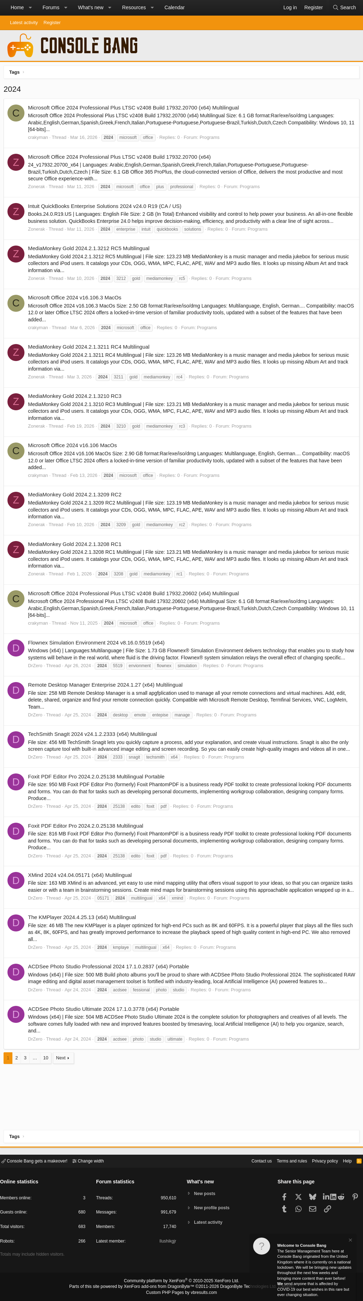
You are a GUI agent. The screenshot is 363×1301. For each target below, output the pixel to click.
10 (47, 1073)
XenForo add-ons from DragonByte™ (161, 1287)
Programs (211, 139)
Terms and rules (283, 1160)
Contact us (251, 1160)
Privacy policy (319, 1160)
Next (62, 1073)
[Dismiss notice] (350, 1241)
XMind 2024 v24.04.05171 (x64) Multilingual (82, 883)
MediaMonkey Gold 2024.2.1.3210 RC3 (76, 398)
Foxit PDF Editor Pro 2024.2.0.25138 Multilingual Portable (98, 785)
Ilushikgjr (167, 1242)
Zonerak (38, 188)
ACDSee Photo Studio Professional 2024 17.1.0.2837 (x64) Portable (110, 982)
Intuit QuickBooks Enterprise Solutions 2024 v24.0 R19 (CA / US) (106, 208)
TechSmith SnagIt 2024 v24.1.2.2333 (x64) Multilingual (94, 743)
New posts (206, 1193)
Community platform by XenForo (181, 1282)
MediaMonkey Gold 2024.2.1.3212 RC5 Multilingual (90, 250)
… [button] (36, 1073)
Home (17, 7)
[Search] (344, 8)
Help (343, 1160)
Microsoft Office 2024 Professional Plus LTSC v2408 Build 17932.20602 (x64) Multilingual (135, 595)
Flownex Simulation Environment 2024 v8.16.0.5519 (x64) (98, 644)
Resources (134, 7)
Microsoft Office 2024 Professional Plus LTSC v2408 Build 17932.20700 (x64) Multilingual (135, 109)
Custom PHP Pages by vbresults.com (181, 1293)
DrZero (37, 674)
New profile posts (214, 1208)
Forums (51, 7)
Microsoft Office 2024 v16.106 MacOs (74, 447)
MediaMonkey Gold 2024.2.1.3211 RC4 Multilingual (90, 348)
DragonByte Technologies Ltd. (243, 1287)
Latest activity (24, 22)
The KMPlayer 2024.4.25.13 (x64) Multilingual (84, 933)
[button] (30, 8)
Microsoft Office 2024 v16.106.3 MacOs (76, 299)
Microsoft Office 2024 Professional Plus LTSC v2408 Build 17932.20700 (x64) (121, 159)
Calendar (174, 7)
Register (52, 22)
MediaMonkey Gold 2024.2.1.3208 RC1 (76, 546)
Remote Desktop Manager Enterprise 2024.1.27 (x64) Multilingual (107, 694)
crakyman (40, 139)
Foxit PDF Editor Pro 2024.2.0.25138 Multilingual (87, 834)
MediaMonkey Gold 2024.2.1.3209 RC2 (76, 496)
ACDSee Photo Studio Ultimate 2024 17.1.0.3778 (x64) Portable (105, 1024)
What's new (91, 7)
